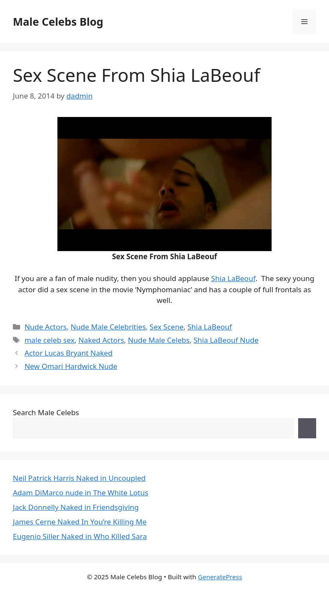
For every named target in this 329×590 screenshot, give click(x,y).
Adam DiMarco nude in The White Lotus (80, 492)
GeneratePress (220, 576)
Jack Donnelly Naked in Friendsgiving (76, 507)
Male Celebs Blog (58, 21)
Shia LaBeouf (233, 278)
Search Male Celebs (46, 412)
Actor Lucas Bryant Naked (68, 353)
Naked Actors (101, 340)
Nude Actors (45, 327)
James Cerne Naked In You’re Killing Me (80, 522)
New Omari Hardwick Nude (70, 366)
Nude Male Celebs (159, 340)
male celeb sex (49, 340)
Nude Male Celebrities (108, 327)
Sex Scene (166, 327)
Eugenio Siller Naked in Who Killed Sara (80, 536)
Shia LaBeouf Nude (226, 340)
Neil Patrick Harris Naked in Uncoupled (79, 478)
